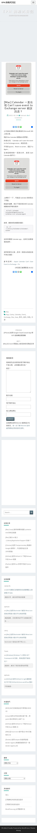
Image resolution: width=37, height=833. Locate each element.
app (7, 314)
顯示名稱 (9, 395)
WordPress (25, 828)
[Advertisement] (18, 42)
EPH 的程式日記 (8, 2)
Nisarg (18, 830)
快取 (28, 317)
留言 (8, 368)
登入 (7, 795)
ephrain (24, 115)
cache (12, 314)
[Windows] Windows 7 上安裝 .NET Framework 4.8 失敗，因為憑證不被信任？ (17, 658)
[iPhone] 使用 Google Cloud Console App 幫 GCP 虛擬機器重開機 (18, 332)
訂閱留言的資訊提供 (12, 804)
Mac (7, 312)
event (24, 314)
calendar (18, 314)
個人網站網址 (11, 411)
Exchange (7, 317)
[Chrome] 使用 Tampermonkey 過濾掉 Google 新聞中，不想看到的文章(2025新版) (18, 548)
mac (12, 317)
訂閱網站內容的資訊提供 (14, 800)
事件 (20, 317)
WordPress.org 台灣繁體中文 (15, 809)
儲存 (24, 317)
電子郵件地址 (11, 403)
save (16, 317)
